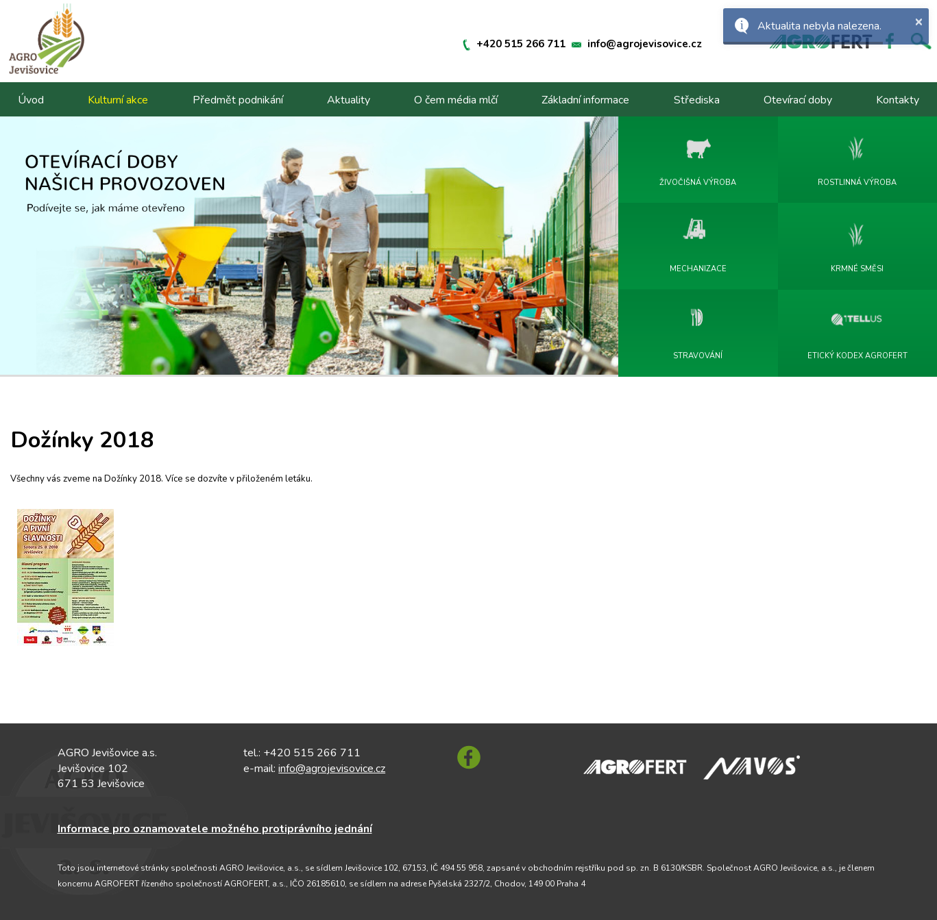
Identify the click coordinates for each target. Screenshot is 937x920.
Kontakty (897, 100)
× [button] (918, 21)
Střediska (697, 100)
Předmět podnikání (238, 100)
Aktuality (348, 100)
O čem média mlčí (456, 100)
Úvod (31, 100)
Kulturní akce (118, 100)
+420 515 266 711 (520, 44)
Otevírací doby (798, 100)
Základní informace (585, 100)
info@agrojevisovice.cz (644, 44)
